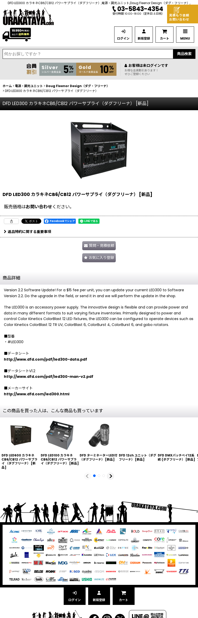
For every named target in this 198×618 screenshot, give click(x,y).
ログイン (123, 38)
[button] (99, 257)
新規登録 (144, 38)
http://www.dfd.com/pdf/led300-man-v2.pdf (48, 376)
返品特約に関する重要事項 (27, 231)
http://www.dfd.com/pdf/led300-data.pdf (45, 359)
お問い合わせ (39, 207)
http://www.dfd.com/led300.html (36, 394)
